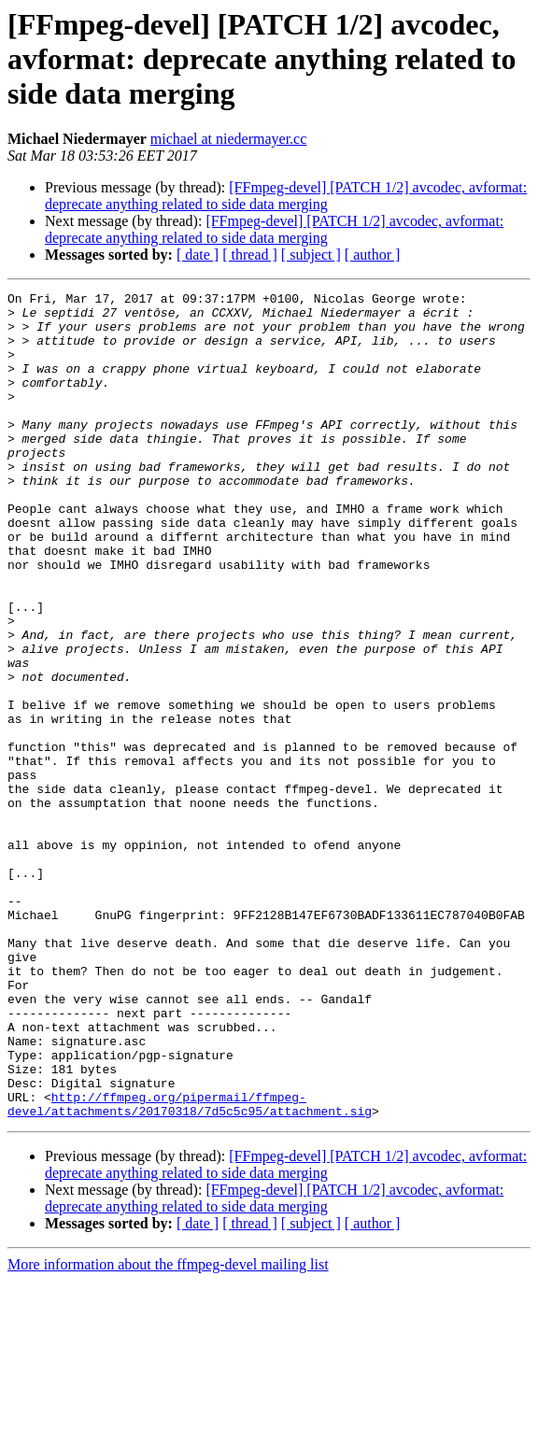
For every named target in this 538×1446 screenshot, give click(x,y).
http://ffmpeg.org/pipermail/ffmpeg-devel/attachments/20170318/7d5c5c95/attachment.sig (189, 1267)
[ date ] (198, 254)
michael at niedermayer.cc (228, 139)
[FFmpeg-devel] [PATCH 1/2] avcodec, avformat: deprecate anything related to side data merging (286, 195)
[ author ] (373, 254)
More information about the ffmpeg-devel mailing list (168, 1430)
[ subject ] (311, 254)
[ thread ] (249, 254)
